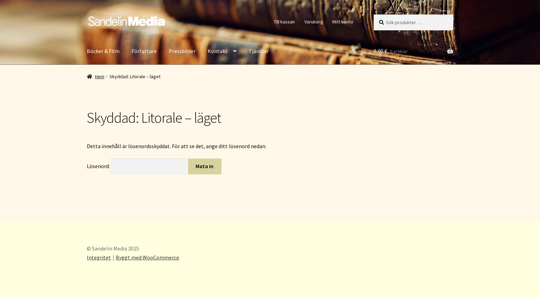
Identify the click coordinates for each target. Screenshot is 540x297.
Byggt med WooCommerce (147, 257)
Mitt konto (342, 22)
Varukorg (313, 22)
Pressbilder (182, 51)
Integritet (99, 257)
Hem (99, 76)
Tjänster (259, 51)
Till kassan (284, 22)
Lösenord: (137, 166)
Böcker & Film (103, 51)
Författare (144, 51)
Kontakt (218, 51)
